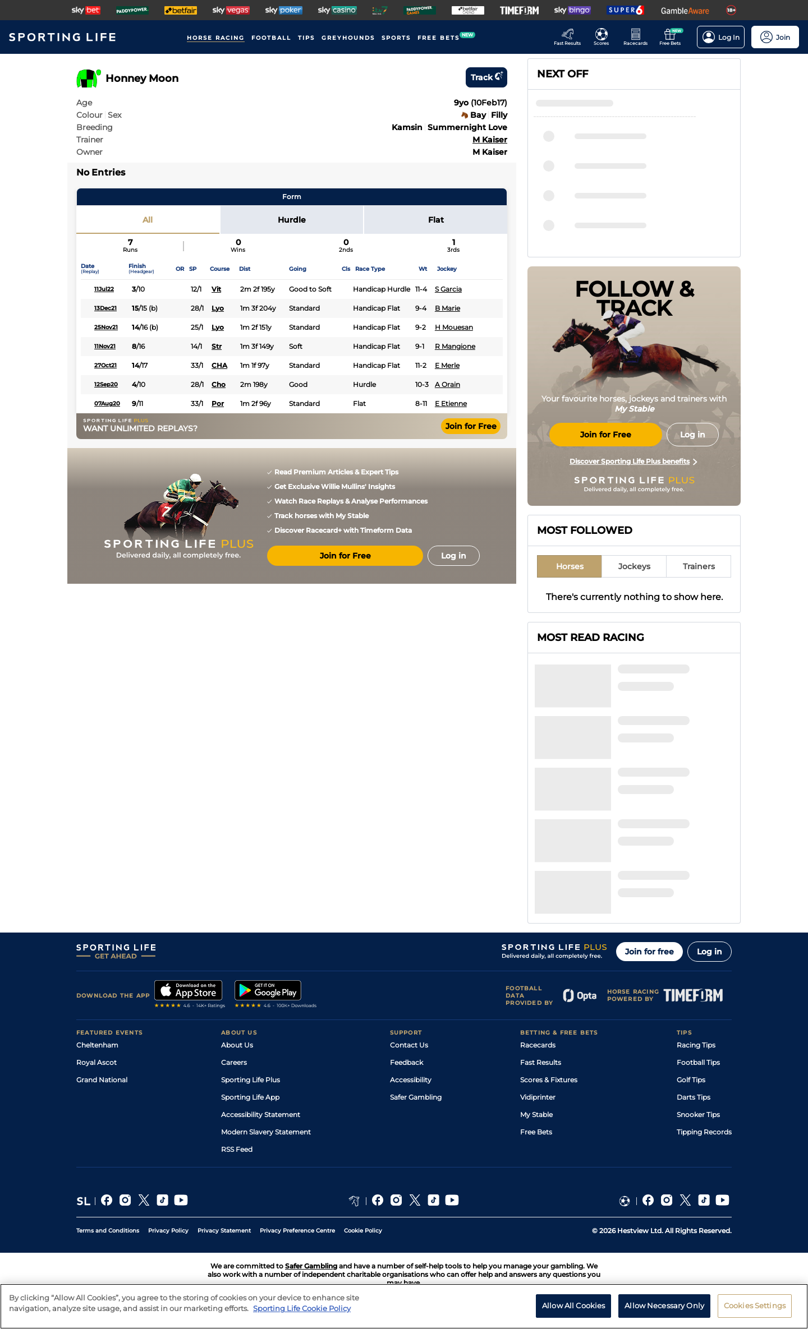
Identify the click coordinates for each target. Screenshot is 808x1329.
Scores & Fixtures (548, 1080)
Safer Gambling (416, 1097)
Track (486, 77)
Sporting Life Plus (250, 1080)
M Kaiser (489, 140)
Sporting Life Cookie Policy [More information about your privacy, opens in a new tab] (302, 1313)
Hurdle (292, 220)
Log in (709, 952)
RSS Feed (236, 1149)
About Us (237, 1045)
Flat (436, 220)
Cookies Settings (755, 1310)
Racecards (538, 1045)
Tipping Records (704, 1132)
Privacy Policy (168, 1230)
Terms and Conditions (107, 1230)
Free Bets (536, 1132)
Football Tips (698, 1062)
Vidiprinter (538, 1097)
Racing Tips (696, 1045)
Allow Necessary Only (664, 1310)
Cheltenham (97, 1045)
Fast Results (540, 1062)
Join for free (649, 952)
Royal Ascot (96, 1062)
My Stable (536, 1114)
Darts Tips (693, 1097)
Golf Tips (691, 1080)
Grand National (101, 1080)
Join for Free (471, 426)
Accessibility (410, 1080)
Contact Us (409, 1045)
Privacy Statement (224, 1230)
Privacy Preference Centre (297, 1230)
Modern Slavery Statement (266, 1132)
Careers (234, 1062)
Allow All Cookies (573, 1310)
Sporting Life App (250, 1097)
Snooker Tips (698, 1114)
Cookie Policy (363, 1230)
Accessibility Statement (260, 1114)
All (148, 220)
